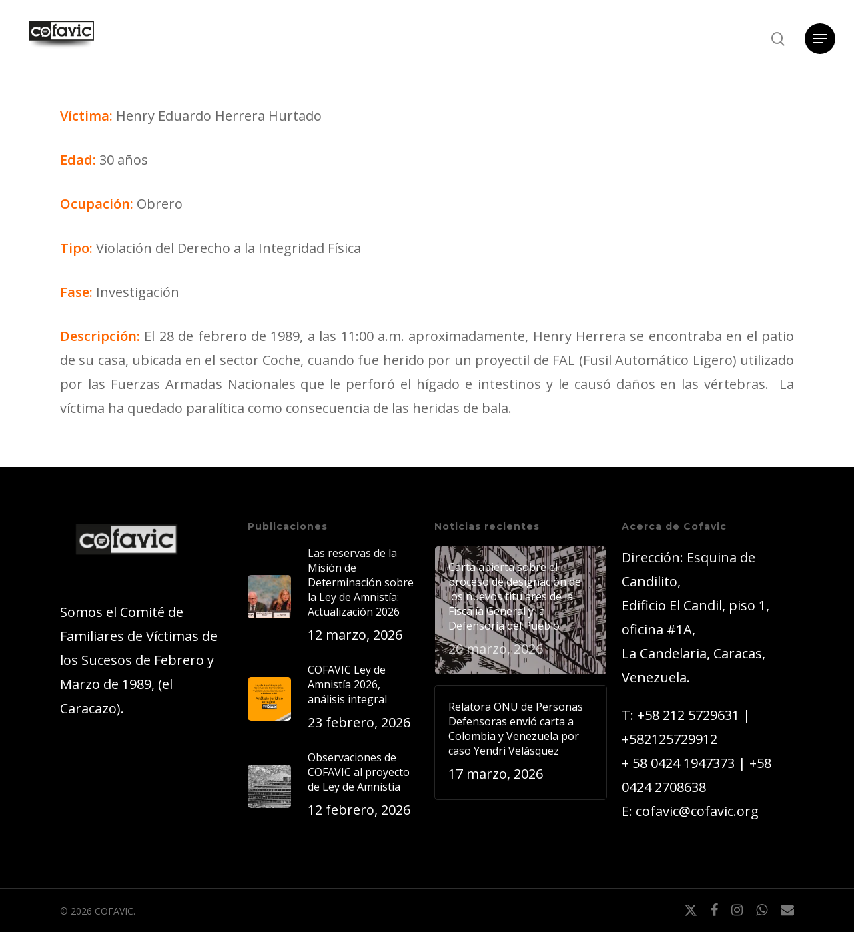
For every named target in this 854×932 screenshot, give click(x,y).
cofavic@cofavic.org (697, 811)
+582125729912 (669, 739)
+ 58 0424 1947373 (678, 763)
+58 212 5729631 (688, 715)
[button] (820, 39)
